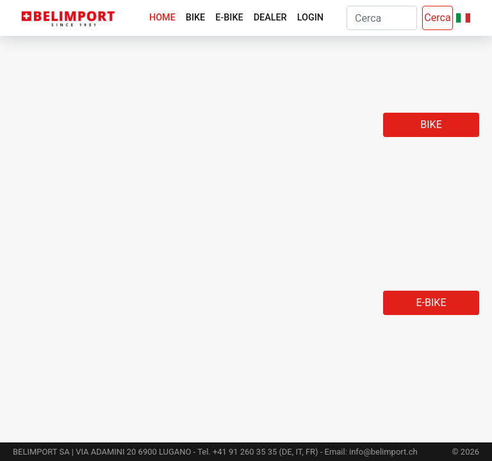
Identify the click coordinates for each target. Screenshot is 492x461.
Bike (195, 17)
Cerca (437, 18)
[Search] (382, 18)
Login (310, 17)
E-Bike (229, 17)
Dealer (270, 17)
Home (162, 17)
